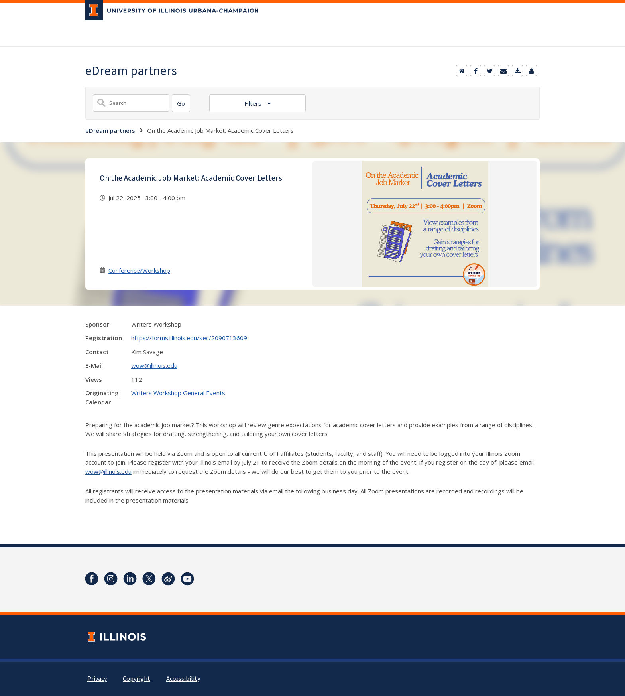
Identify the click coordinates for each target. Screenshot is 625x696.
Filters (253, 103)
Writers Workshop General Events (178, 393)
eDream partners (110, 130)
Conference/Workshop (139, 270)
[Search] (181, 103)
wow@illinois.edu (154, 365)
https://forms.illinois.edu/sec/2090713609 (189, 338)
